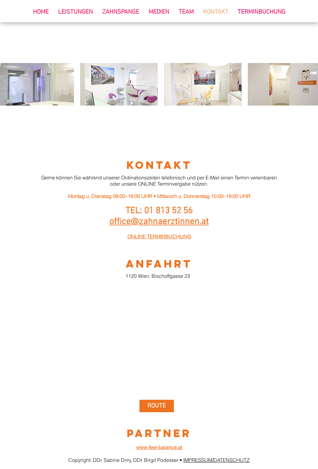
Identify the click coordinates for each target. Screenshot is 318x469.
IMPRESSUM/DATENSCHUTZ (216, 460)
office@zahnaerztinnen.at (159, 221)
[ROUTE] (156, 406)
